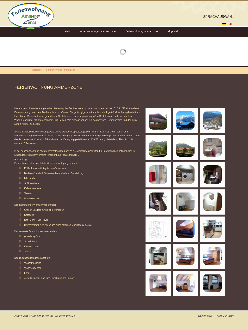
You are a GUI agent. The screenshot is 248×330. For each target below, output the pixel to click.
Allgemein (173, 31)
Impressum (205, 316)
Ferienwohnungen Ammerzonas (97, 31)
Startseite (37, 70)
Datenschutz (225, 316)
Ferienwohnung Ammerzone (142, 31)
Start (67, 31)
